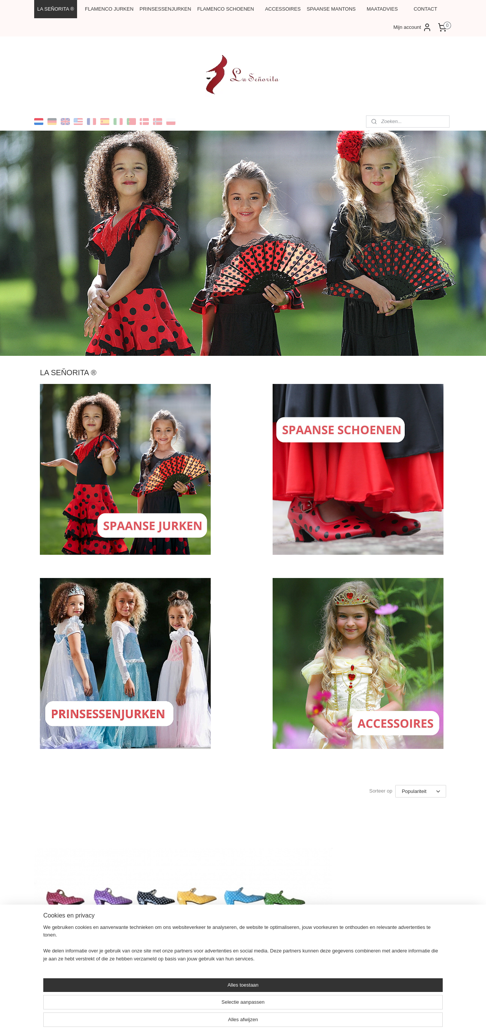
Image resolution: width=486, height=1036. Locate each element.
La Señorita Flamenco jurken (218, 953)
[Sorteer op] (421, 792)
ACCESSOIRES (283, 9)
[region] (193, 1011)
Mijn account (412, 27)
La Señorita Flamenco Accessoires (367, 953)
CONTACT (425, 9)
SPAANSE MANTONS (331, 9)
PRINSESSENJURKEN (165, 9)
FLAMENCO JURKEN (109, 9)
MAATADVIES (382, 9)
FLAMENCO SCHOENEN (225, 9)
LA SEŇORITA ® (55, 9)
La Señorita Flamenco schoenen (81, 953)
